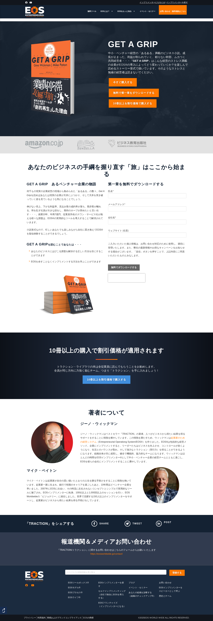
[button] (123, 82)
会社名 (147, 220)
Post (167, 522)
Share (104, 523)
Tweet (137, 523)
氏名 (147, 193)
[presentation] (126, 278)
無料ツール (92, 11)
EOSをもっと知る (126, 11)
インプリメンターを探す (177, 2)
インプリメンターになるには (152, 2)
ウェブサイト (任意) (147, 233)
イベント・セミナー (147, 11)
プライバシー (30, 617)
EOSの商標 (88, 617)
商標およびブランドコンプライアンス (64, 617)
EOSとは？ (107, 11)
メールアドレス (147, 207)
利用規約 (41, 617)
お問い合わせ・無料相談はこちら (173, 11)
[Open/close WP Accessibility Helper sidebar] (3, 610)
